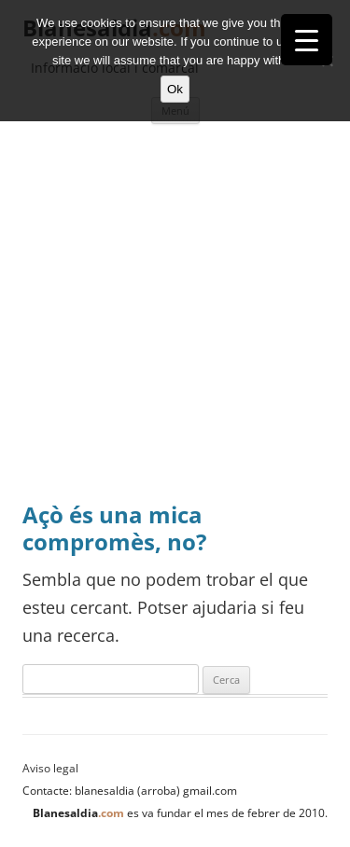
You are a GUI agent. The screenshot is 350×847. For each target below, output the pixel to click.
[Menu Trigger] (306, 39)
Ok (175, 89)
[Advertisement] (175, 318)
